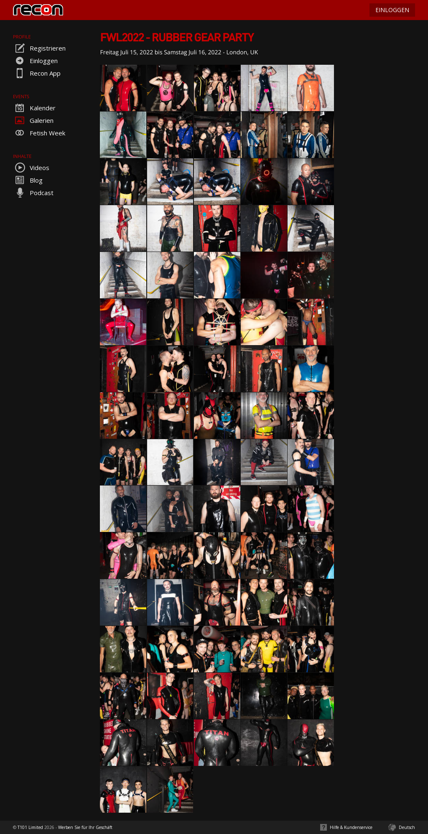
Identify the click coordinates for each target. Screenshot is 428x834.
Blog (28, 180)
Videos (31, 167)
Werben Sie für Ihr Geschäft (85, 827)
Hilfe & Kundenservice (351, 827)
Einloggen (35, 60)
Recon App (37, 73)
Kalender (34, 108)
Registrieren (39, 48)
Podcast (33, 192)
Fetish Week (39, 133)
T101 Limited (30, 827)
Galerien (33, 120)
